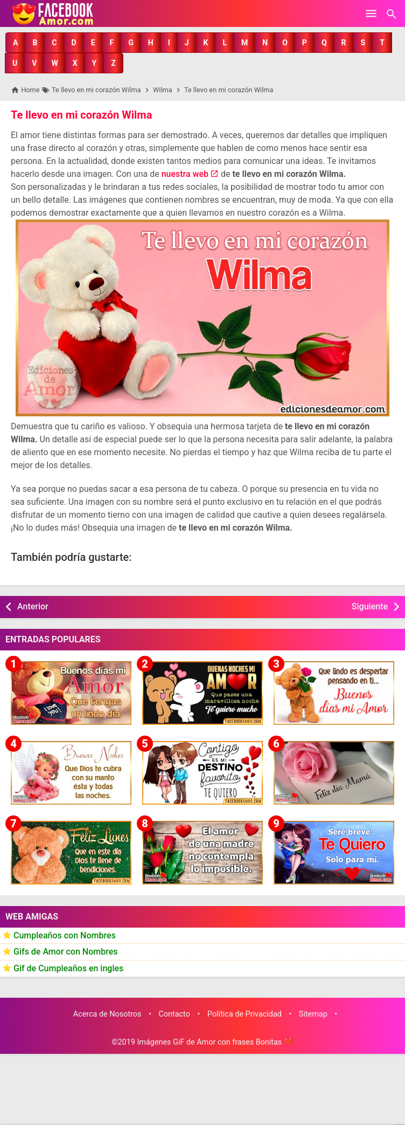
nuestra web (185, 174)
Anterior (32, 606)
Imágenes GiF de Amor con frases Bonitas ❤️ (215, 1042)
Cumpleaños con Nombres (64, 935)
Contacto (174, 1014)
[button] (15, 42)
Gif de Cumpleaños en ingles (68, 968)
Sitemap (313, 1014)
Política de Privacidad (244, 1014)
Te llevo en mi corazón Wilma (81, 114)
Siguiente (370, 606)
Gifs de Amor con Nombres (65, 951)
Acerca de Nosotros (107, 1014)
